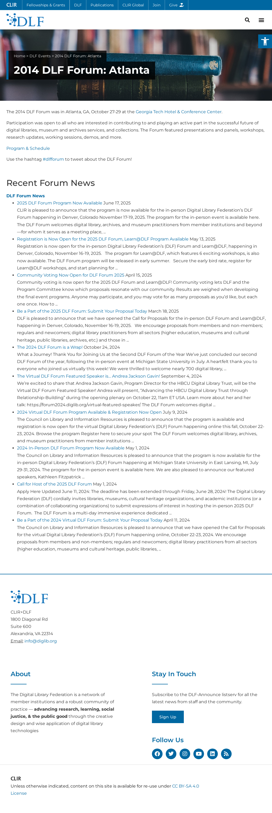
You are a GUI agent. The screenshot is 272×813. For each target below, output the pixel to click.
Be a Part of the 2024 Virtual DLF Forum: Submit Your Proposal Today (90, 520)
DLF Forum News (25, 195)
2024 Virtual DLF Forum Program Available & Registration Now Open (89, 412)
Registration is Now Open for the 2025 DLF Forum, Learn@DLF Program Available (103, 239)
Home (19, 56)
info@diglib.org (40, 641)
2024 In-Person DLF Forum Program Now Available (71, 448)
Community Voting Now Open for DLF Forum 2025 (70, 275)
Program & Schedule (28, 148)
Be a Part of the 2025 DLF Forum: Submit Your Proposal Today (82, 311)
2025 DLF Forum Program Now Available (59, 203)
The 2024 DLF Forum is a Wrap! (50, 347)
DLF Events (40, 56)
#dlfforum (53, 159)
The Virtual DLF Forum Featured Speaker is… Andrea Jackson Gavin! (88, 376)
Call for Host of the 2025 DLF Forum (54, 484)
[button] (265, 41)
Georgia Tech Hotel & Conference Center (179, 111)
